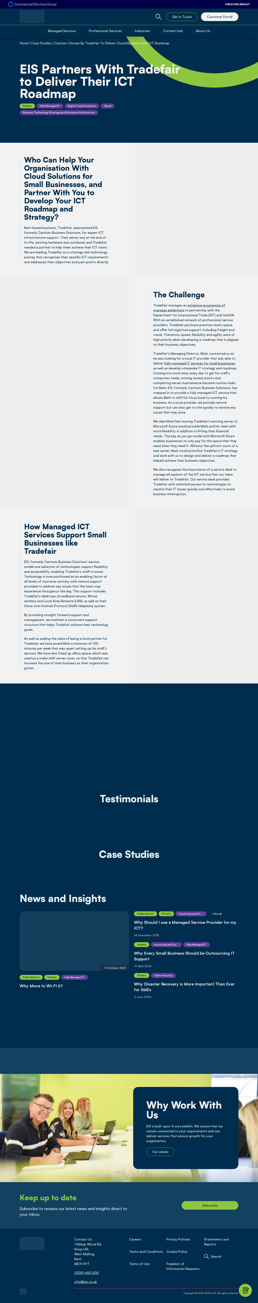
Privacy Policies (178, 1239)
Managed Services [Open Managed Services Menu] (62, 31)
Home (24, 43)
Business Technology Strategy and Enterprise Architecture (59, 112)
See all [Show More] (216, 913)
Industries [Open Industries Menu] (142, 31)
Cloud (107, 105)
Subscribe (210, 1205)
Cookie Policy (176, 1251)
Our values (160, 1152)
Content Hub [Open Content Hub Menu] (173, 31)
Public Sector (31, 977)
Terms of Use (139, 1264)
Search (216, 1256)
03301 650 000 (86, 1273)
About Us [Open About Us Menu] (203, 31)
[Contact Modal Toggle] (245, 1290)
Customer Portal (219, 17)
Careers (135, 1239)
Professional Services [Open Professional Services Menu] (105, 31)
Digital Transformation (82, 105)
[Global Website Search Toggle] (158, 17)
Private (27, 105)
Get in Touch (182, 17)
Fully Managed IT (50, 105)
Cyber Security (163, 975)
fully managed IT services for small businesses (199, 363)
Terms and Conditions (146, 1251)
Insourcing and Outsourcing (192, 913)
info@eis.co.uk (85, 1282)
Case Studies (41, 43)
